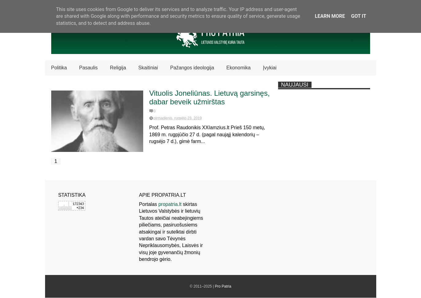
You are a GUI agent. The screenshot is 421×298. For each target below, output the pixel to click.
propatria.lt (170, 204)
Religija (118, 67)
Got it (358, 16)
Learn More (330, 16)
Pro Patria (223, 286)
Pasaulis (88, 67)
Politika (59, 67)
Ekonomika (238, 67)
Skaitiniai (148, 67)
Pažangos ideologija (192, 67)
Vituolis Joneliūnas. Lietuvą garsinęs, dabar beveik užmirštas (209, 97)
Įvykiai (269, 67)
